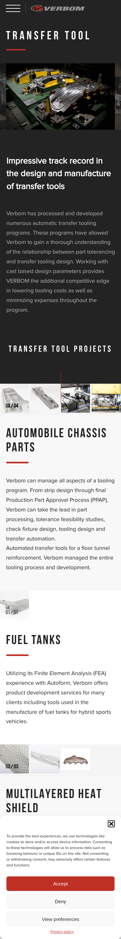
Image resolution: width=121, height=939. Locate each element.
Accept (60, 883)
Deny (60, 901)
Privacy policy (62, 932)
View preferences (60, 919)
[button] (111, 824)
